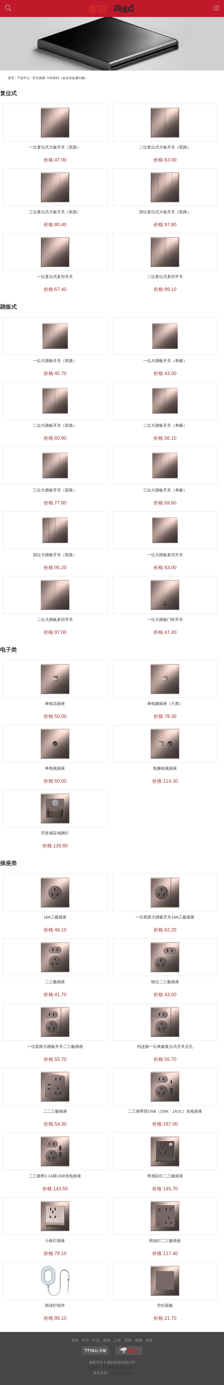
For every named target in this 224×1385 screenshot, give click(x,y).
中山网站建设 (120, 1373)
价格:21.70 (165, 1318)
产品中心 (23, 78)
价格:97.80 (165, 224)
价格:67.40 (55, 289)
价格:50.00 (55, 716)
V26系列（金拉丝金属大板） (67, 78)
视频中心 (138, 1341)
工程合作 (117, 1341)
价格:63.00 (165, 160)
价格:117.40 (165, 1253)
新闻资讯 (106, 1341)
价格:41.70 (55, 994)
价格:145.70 (165, 1188)
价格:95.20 (55, 567)
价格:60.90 (55, 438)
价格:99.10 (165, 289)
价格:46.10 (55, 930)
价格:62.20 (165, 930)
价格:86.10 (55, 1318)
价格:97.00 (55, 632)
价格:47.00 (55, 160)
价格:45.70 (55, 373)
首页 (11, 78)
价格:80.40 (55, 224)
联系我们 (149, 1341)
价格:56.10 (165, 438)
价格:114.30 (165, 781)
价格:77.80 (55, 503)
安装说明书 (128, 1341)
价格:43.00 (165, 373)
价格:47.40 (165, 632)
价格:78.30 (165, 716)
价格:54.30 (55, 1124)
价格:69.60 (165, 503)
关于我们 (85, 1341)
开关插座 (38, 78)
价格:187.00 (165, 1124)
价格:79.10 (55, 1253)
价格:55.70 (55, 1059)
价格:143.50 (55, 1188)
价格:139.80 (55, 845)
